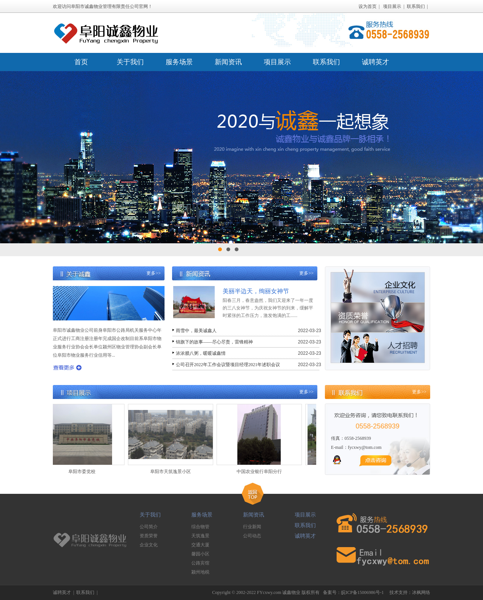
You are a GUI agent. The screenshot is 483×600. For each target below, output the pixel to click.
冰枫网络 (421, 592)
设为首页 (367, 6)
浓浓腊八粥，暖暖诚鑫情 (201, 353)
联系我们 (416, 6)
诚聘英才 (375, 62)
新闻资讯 (228, 62)
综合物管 (200, 526)
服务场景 (179, 62)
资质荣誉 (149, 535)
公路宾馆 (200, 563)
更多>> (153, 273)
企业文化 (149, 544)
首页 (81, 62)
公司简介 (149, 526)
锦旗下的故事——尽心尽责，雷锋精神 (214, 342)
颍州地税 (200, 572)
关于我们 (130, 62)
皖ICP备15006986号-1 (362, 592)
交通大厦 (200, 544)
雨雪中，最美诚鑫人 (196, 330)
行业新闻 (252, 526)
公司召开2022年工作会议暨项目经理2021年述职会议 (228, 364)
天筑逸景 (200, 535)
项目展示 (392, 6)
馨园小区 (200, 554)
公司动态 (252, 535)
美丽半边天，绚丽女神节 (256, 291)
